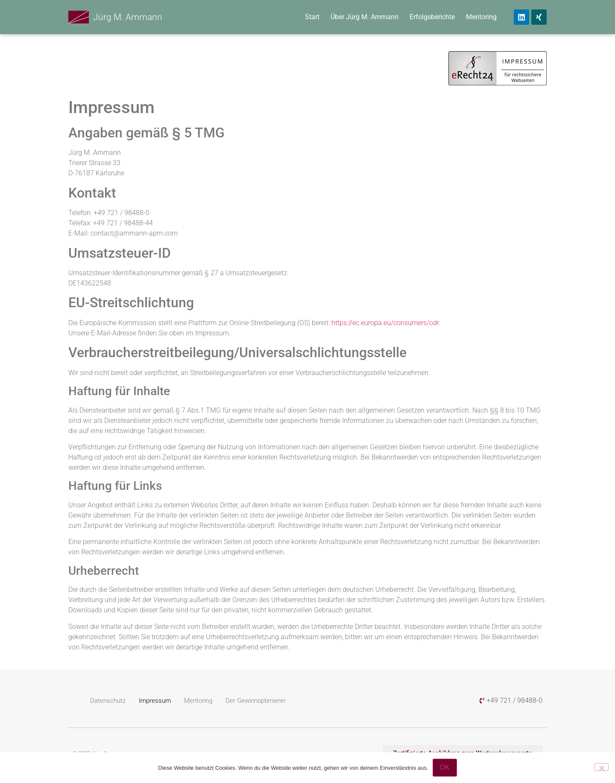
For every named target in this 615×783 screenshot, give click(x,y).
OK (445, 767)
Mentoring (481, 17)
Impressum (155, 700)
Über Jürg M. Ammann (364, 17)
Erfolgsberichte (432, 17)
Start (312, 17)
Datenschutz (108, 700)
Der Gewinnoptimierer (256, 700)
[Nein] (601, 767)
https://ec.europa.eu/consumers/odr (385, 323)
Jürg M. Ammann (127, 17)
